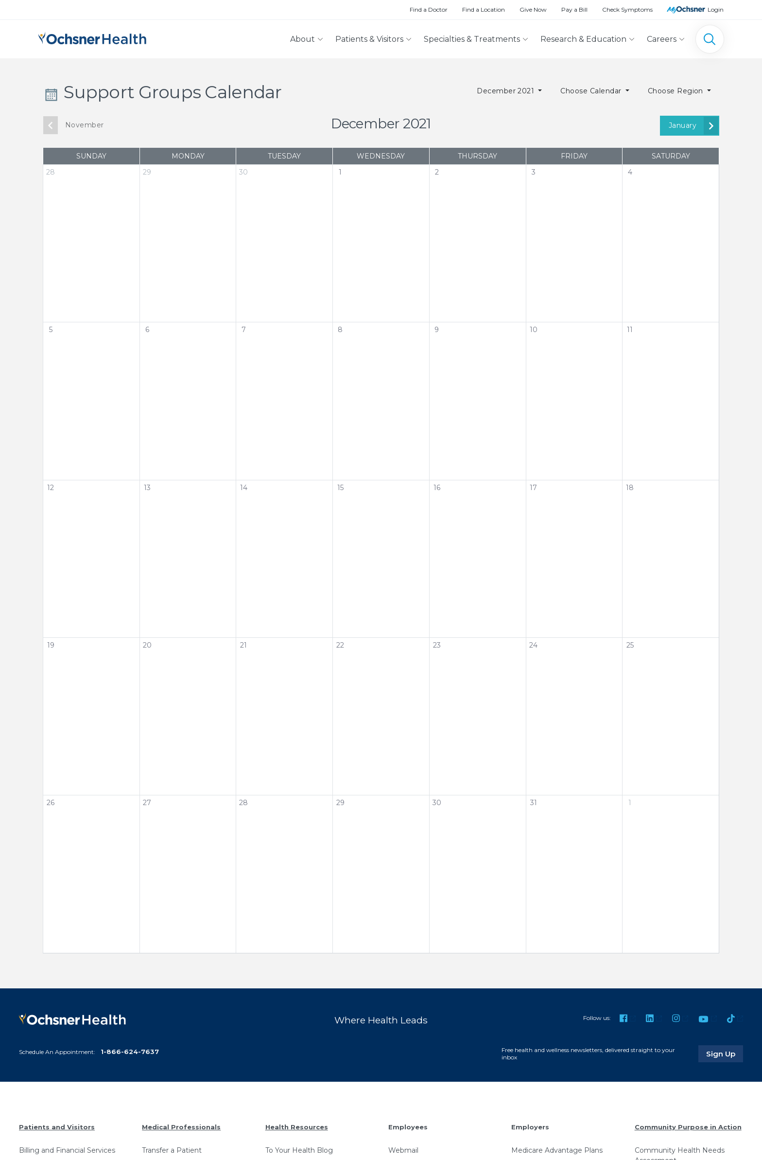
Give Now (533, 9)
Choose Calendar (591, 91)
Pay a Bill (574, 9)
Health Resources (296, 1127)
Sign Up (724, 1053)
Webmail (403, 1150)
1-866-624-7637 (130, 1051)
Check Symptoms (627, 9)
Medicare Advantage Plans (557, 1150)
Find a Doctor (429, 9)
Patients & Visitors (369, 39)
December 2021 (507, 91)
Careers (661, 39)
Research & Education (583, 39)
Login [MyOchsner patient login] (716, 9)
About (302, 39)
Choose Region (677, 91)
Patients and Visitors (57, 1127)
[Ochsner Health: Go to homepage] (92, 37)
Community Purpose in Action (688, 1127)
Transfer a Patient (172, 1150)
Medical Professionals (181, 1127)
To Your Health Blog (299, 1150)
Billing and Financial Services (67, 1150)
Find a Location (483, 9)
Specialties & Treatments (472, 39)
